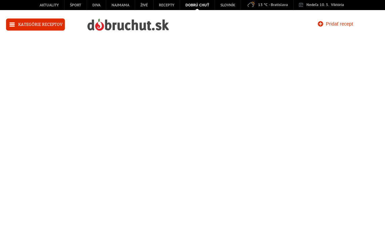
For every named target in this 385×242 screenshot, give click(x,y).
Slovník (227, 5)
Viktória (337, 5)
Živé (144, 5)
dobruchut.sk (128, 25)
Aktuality (49, 5)
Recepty (166, 5)
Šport (75, 5)
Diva (96, 5)
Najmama (120, 5)
